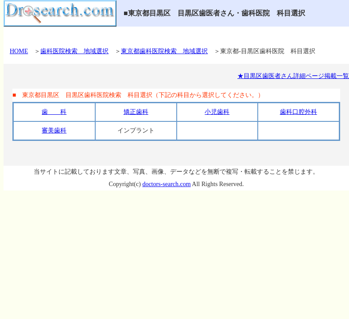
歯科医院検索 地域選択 (74, 51)
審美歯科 (54, 130)
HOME (19, 51)
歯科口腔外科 (298, 112)
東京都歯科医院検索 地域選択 (164, 51)
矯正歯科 (136, 112)
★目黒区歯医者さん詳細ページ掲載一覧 (293, 76)
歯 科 (54, 112)
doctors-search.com (166, 184)
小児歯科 (217, 112)
